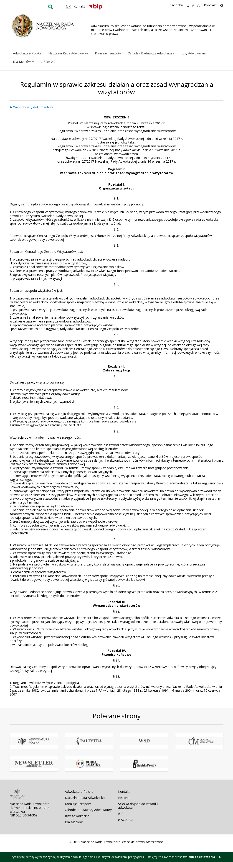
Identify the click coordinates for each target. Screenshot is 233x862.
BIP (120, 813)
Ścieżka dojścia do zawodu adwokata (138, 806)
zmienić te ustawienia (199, 857)
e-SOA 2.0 (48, 61)
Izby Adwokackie (193, 53)
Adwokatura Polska (27, 53)
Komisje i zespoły (108, 53)
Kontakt (124, 791)
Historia (123, 797)
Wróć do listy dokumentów (31, 107)
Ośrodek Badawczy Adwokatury (151, 53)
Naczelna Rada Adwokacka (68, 53)
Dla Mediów (23, 61)
